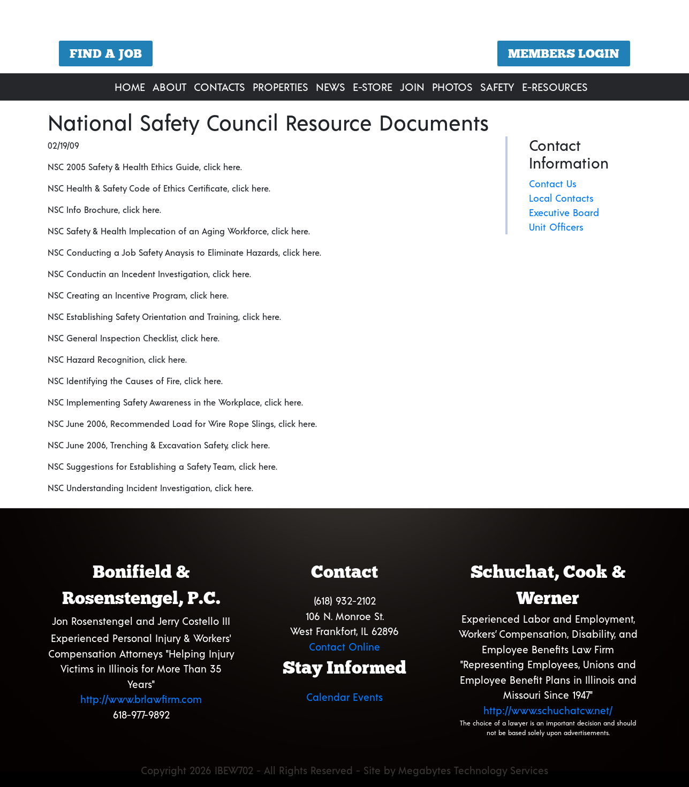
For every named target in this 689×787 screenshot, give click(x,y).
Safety (497, 86)
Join (412, 86)
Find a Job (106, 53)
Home (130, 86)
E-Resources (555, 86)
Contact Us (553, 183)
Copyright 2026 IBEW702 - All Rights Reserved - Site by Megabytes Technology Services (344, 770)
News (330, 86)
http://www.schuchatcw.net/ (547, 710)
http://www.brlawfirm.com (141, 699)
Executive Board (564, 212)
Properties (280, 86)
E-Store (372, 86)
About (169, 86)
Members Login (563, 53)
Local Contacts (561, 198)
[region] (344, 38)
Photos (452, 86)
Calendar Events (344, 697)
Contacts (219, 86)
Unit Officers (556, 227)
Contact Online (344, 646)
